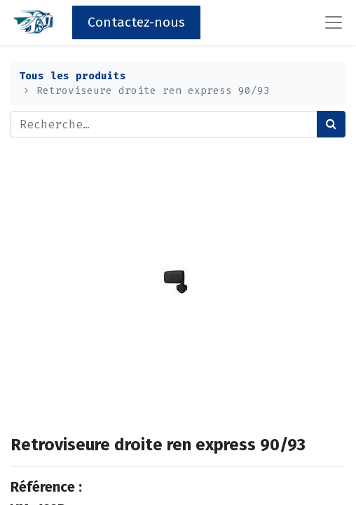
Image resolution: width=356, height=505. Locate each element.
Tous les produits (72, 76)
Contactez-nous (136, 22)
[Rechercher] (331, 124)
